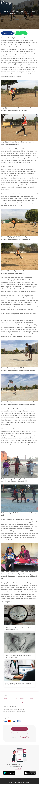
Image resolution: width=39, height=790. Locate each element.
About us (5, 698)
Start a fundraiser (19, 729)
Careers (22, 698)
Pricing (12, 733)
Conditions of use (24, 780)
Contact (31, 698)
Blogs (21, 702)
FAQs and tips (25, 733)
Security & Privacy (15, 780)
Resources (14, 702)
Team (15, 698)
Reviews (17, 733)
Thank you (6, 702)
